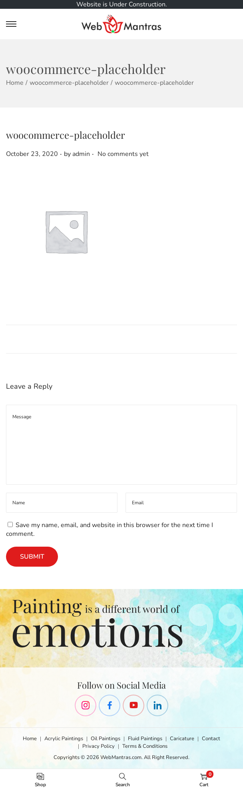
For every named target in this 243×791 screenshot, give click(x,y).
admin (81, 154)
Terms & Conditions (144, 746)
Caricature (182, 738)
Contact (211, 738)
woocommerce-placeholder (69, 82)
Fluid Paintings (145, 738)
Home (15, 82)
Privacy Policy (98, 746)
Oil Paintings (105, 738)
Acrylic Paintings (63, 738)
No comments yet (123, 154)
